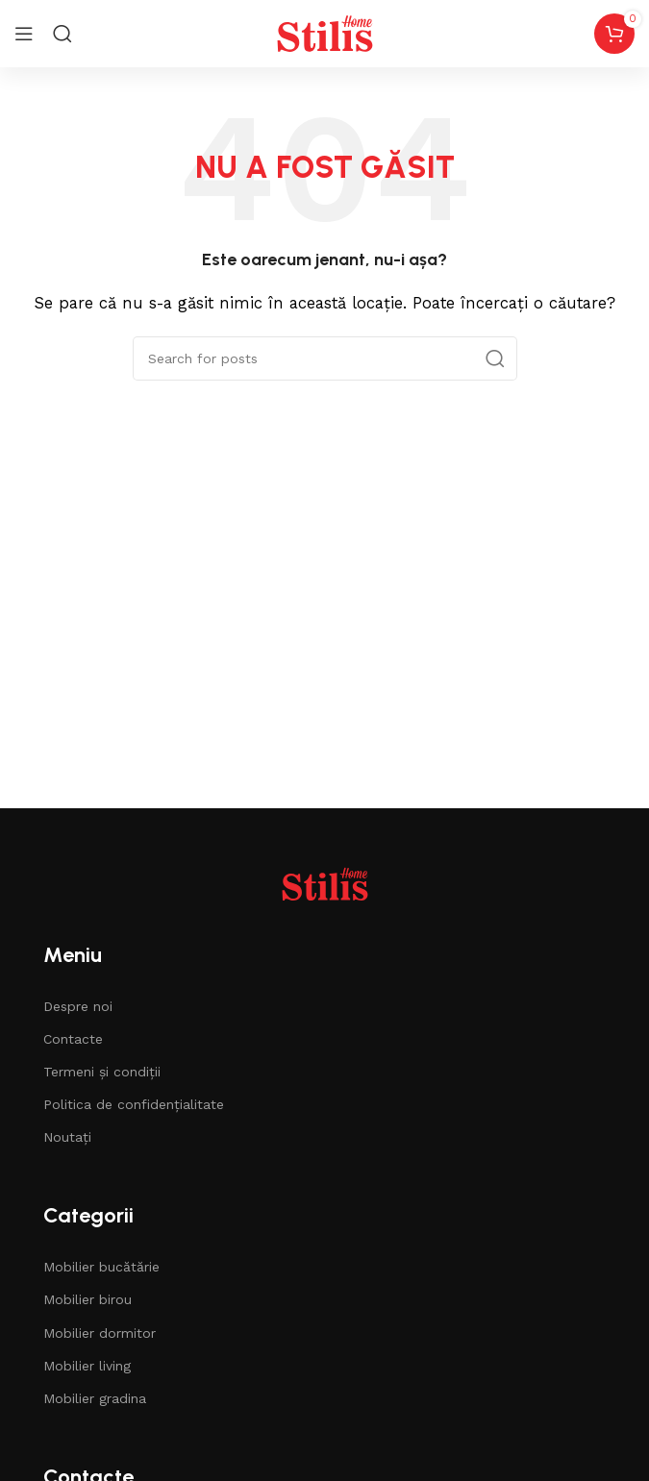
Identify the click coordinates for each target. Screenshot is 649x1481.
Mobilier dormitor (99, 1333)
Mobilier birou (87, 1299)
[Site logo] (325, 32)
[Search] (62, 33)
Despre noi (77, 1006)
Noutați (67, 1137)
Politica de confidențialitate (133, 1104)
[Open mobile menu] (24, 33)
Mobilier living (87, 1365)
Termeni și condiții (102, 1071)
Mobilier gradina (94, 1398)
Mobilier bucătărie (101, 1266)
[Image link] (325, 882)
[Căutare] (325, 358)
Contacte (73, 1039)
